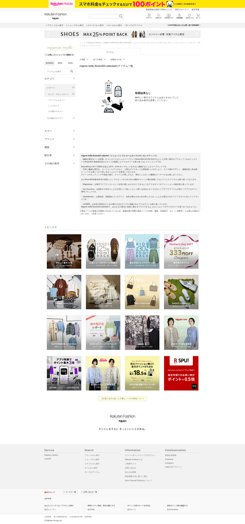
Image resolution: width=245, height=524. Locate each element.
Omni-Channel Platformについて (138, 480)
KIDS (70, 63)
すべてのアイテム (92, 472)
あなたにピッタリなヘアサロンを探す (59, 506)
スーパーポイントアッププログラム (140, 455)
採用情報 (88, 517)
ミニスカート (53, 106)
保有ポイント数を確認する (177, 506)
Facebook (169, 459)
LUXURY (47, 459)
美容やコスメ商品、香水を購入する (101, 506)
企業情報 (47, 517)
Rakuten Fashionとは (133, 459)
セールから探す (91, 468)
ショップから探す (92, 459)
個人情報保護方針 (60, 517)
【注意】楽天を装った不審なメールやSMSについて (122, 398)
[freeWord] (60, 71)
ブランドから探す (92, 455)
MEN (60, 63)
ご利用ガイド (130, 464)
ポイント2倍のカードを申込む (139, 506)
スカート (51, 88)
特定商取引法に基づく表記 (136, 476)
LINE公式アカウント (173, 467)
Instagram (169, 463)
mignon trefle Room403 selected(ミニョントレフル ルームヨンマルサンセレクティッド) (140, 43)
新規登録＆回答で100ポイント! (159, 9)
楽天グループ (180, 9)
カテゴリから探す (92, 464)
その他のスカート (55, 111)
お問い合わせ (130, 468)
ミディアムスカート (56, 100)
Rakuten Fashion (94, 43)
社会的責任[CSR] (76, 517)
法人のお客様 (130, 472)
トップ (82, 43)
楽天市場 (195, 9)
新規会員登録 (170, 455)
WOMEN (49, 63)
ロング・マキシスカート (58, 94)
